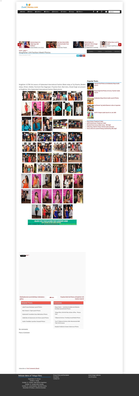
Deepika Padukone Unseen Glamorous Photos (67, 326)
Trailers (63, 11)
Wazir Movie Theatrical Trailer (95, 121)
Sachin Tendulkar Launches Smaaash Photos (33, 321)
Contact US (56, 378)
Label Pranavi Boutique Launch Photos (32, 307)
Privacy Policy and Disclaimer (61, 375)
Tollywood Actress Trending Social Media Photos (67, 317)
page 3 (27, 255)
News (30, 11)
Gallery (38, 11)
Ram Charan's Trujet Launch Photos (31, 310)
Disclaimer (56, 377)
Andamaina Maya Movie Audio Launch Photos (106, 98)
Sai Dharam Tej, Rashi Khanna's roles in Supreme (107, 105)
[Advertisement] (69, 27)
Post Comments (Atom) (33, 368)
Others (80, 11)
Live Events (108, 51)
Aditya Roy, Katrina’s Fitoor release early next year (100, 126)
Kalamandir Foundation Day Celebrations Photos (34, 314)
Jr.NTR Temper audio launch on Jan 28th (105, 112)
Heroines (117, 51)
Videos (46, 11)
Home (22, 11)
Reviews (55, 11)
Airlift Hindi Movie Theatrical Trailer (96, 123)
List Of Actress (92, 377)
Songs (71, 11)
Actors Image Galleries (94, 375)
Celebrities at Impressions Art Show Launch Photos (35, 317)
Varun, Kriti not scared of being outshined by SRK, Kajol (102, 128)
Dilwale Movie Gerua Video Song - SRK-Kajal (99, 125)
